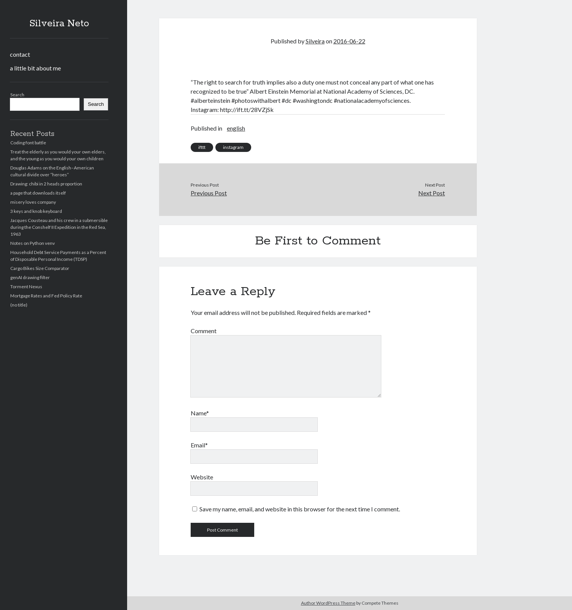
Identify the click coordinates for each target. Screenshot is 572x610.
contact (20, 54)
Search (17, 94)
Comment (204, 330)
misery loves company (33, 202)
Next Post (431, 192)
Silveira (315, 41)
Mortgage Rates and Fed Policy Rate (46, 296)
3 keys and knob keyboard (36, 211)
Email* (199, 445)
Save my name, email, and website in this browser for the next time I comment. (299, 509)
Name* (200, 413)
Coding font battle (28, 142)
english (236, 128)
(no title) (18, 305)
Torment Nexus (26, 286)
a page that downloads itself (38, 193)
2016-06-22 (349, 41)
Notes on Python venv (32, 243)
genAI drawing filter (30, 277)
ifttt (202, 147)
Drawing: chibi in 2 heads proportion (46, 184)
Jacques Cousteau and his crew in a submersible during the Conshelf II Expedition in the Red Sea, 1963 (59, 227)
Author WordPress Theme (328, 603)
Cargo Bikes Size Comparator (39, 268)
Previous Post (209, 192)
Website (202, 477)
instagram (233, 147)
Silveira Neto (59, 24)
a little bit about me (35, 68)
